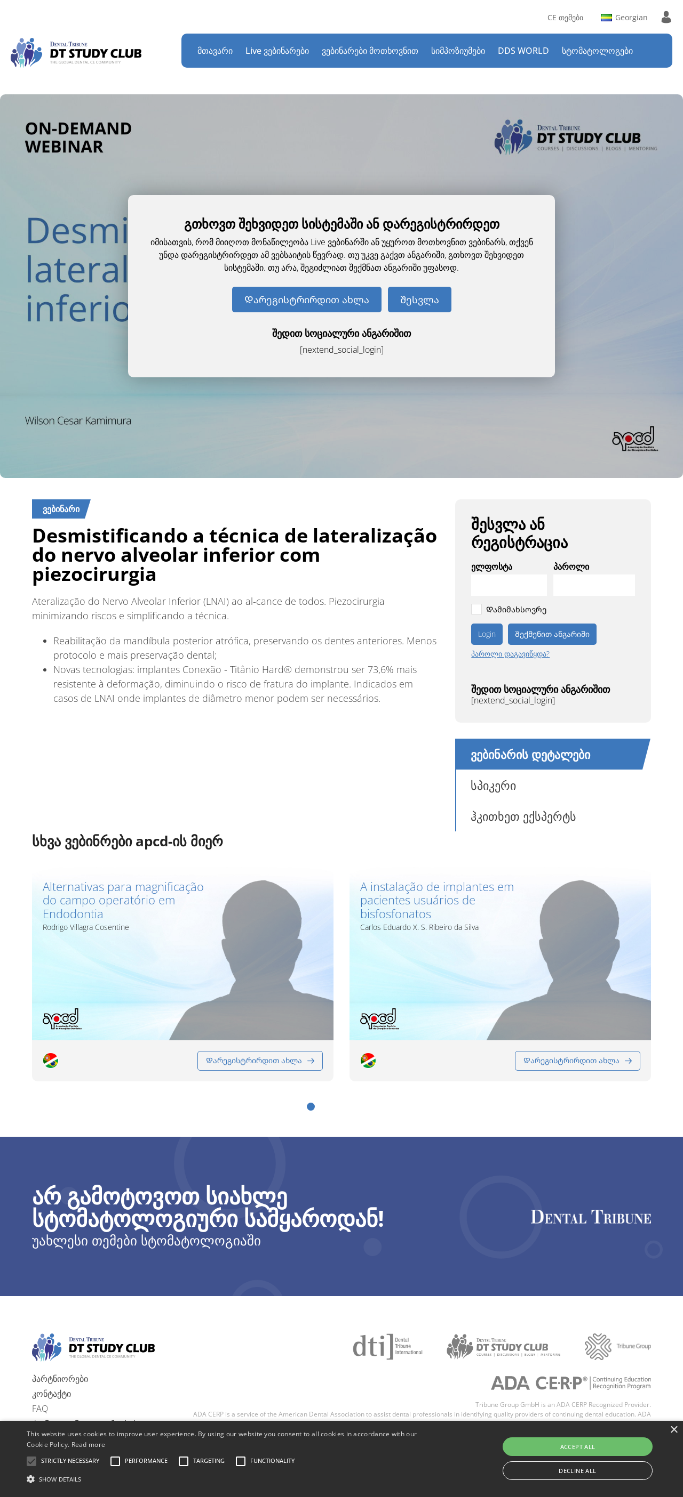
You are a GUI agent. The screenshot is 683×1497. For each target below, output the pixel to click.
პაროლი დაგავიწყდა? (510, 654)
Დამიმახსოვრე (516, 609)
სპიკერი (493, 785)
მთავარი (215, 50)
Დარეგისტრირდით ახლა (306, 299)
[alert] (341, 1459)
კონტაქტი (51, 1393)
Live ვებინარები (277, 50)
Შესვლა (419, 299)
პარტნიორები (60, 1379)
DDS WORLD (523, 50)
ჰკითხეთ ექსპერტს (523, 816)
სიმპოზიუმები (458, 50)
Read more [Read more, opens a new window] (89, 1444)
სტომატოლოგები (597, 50)
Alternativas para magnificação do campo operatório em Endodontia (123, 900)
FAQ (40, 1408)
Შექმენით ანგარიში (552, 634)
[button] (311, 1107)
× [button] (674, 1430)
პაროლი (571, 566)
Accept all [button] (577, 1447)
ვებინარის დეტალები (530, 754)
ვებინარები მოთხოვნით (370, 50)
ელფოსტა (491, 566)
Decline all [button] (577, 1471)
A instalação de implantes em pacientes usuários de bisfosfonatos (437, 900)
